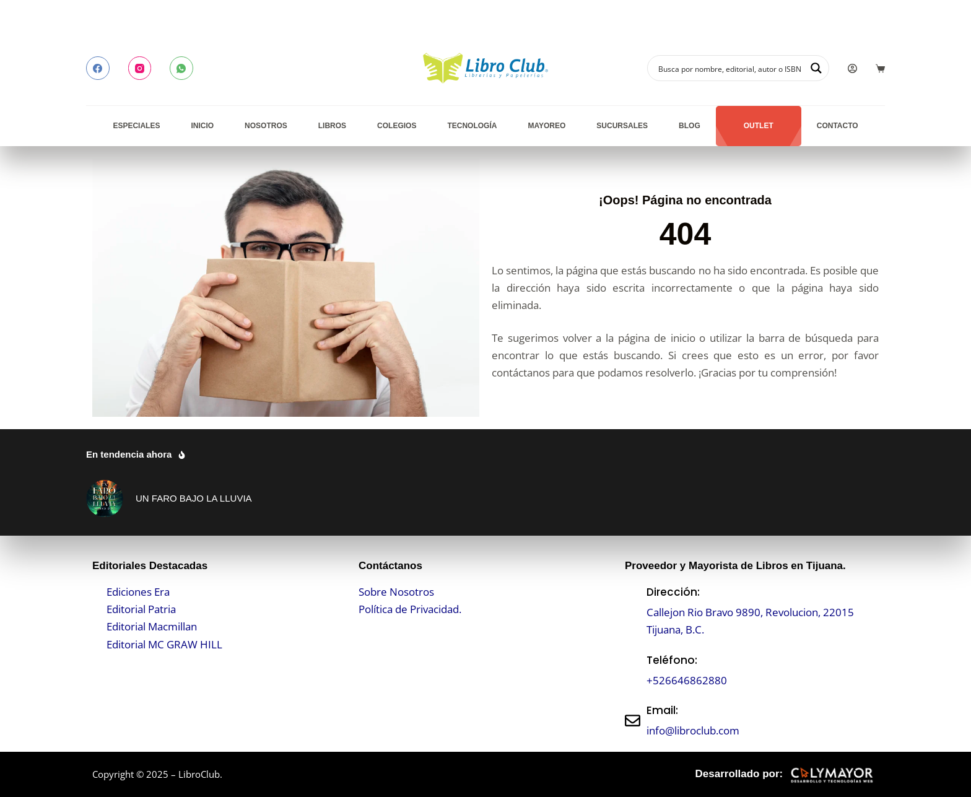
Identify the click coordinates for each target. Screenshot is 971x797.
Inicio (202, 125)
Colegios (396, 125)
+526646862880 (687, 680)
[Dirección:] (632, 611)
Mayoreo (546, 125)
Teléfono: (672, 660)
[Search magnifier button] (816, 68)
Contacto (837, 125)
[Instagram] (140, 68)
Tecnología (472, 125)
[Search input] (730, 68)
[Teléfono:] (632, 670)
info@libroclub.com (693, 730)
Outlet (758, 125)
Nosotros (266, 125)
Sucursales (622, 125)
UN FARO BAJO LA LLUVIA (194, 498)
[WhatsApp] (181, 68)
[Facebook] (98, 68)
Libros (332, 125)
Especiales (136, 125)
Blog (689, 125)
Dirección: (673, 592)
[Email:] (632, 720)
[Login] (852, 68)
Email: (662, 710)
